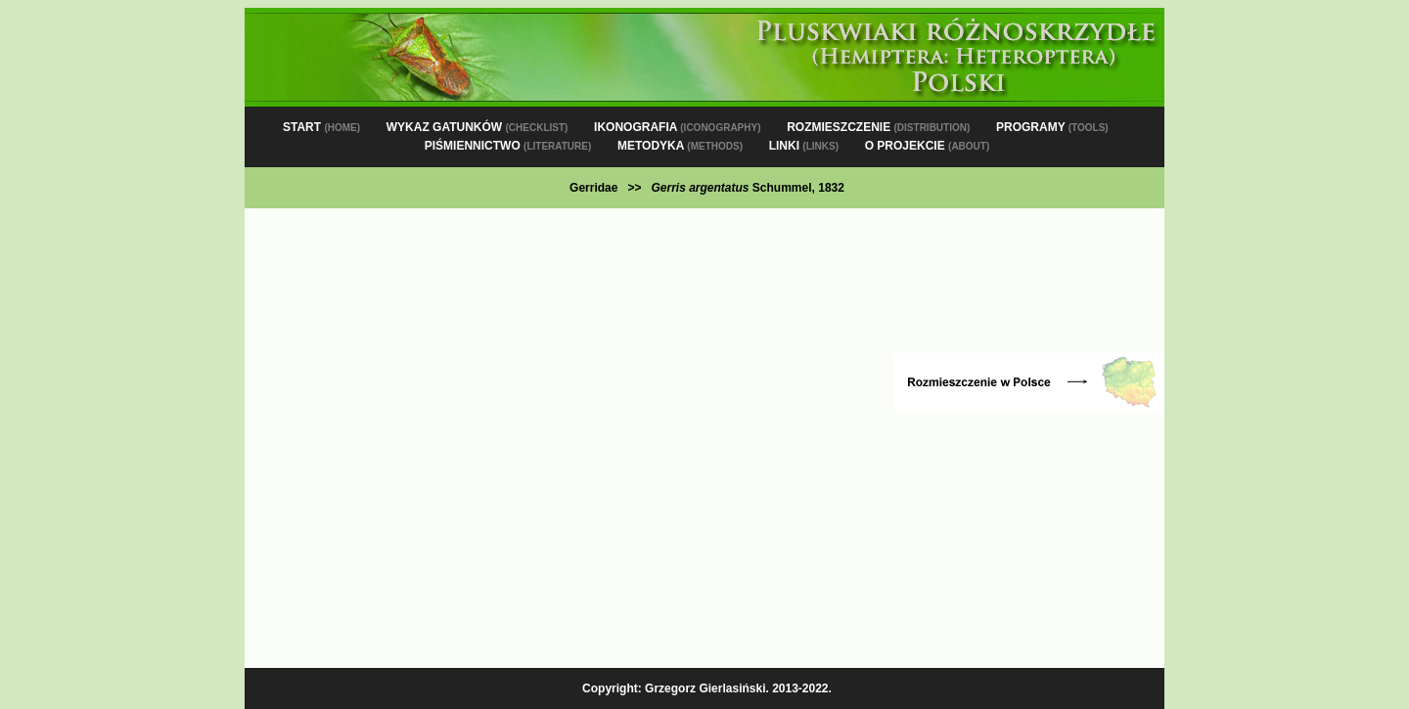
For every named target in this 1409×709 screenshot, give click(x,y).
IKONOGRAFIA (677, 127)
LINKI (804, 146)
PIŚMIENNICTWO (508, 146)
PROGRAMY (1052, 127)
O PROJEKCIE (927, 146)
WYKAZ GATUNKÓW (477, 127)
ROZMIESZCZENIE (878, 127)
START (321, 127)
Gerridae (593, 188)
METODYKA (680, 146)
